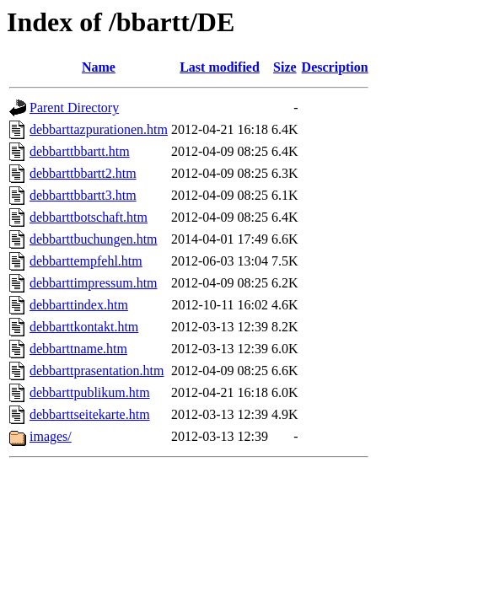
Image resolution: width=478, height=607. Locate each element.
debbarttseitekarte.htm (90, 414)
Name (98, 67)
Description (335, 67)
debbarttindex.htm (79, 305)
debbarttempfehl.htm (86, 261)
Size (285, 67)
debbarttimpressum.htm (94, 283)
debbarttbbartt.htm (80, 151)
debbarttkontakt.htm (84, 327)
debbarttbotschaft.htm (89, 217)
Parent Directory (74, 107)
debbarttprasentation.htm (97, 370)
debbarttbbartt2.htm (83, 173)
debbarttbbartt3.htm (83, 195)
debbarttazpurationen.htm (99, 129)
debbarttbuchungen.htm (94, 239)
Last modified (220, 67)
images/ (51, 436)
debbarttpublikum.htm (90, 392)
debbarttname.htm (78, 348)
